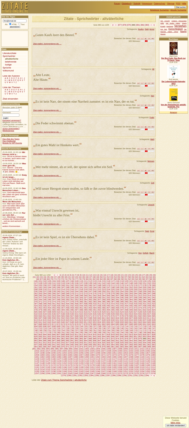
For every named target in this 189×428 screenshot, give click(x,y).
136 (76, 283)
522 (112, 312)
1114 (98, 359)
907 (144, 341)
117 (112, 281)
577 (117, 316)
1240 (64, 371)
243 (72, 291)
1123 (148, 359)
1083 (48, 357)
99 (154, 279)
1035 (148, 351)
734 (94, 328)
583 (144, 316)
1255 (148, 371)
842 (94, 336)
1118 (120, 359)
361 (117, 300)
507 (44, 312)
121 (130, 281)
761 (94, 330)
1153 (70, 363)
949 (90, 345)
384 (99, 302)
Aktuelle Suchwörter (178, 10)
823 (130, 334)
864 (72, 339)
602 (108, 318)
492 (99, 310)
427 (49, 306)
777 (44, 332)
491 (94, 310)
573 (99, 316)
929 (121, 343)
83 (98, 279)
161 (67, 285)
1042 (64, 353)
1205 (114, 367)
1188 (142, 365)
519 (99, 312)
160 (63, 285)
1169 (37, 365)
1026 (98, 351)
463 (90, 308)
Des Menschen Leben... (14, 189)
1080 (153, 355)
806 (53, 334)
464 (94, 308)
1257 (37, 373)
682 (103, 324)
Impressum (147, 3)
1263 (70, 373)
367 (144, 300)
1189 (148, 365)
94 (137, 279)
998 (66, 349)
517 (90, 312)
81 (91, 279)
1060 (42, 355)
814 (90, 334)
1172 (53, 365)
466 (103, 308)
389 (121, 302)
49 (98, 277)
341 (149, 298)
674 (67, 324)
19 (115, 275)
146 (121, 283)
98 (151, 279)
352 (76, 300)
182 (40, 287)
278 (108, 293)
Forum (117, 3)
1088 (76, 357)
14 (98, 275)
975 (85, 347)
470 (121, 308)
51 (105, 277)
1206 (120, 367)
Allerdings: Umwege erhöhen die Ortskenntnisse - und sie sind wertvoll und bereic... (14, 220)
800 (149, 332)
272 (81, 293)
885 (44, 341)
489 (85, 310)
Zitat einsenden (10, 98)
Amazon (173, 112)
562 (49, 316)
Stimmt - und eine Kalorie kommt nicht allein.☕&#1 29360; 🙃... (13, 170)
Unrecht (151, 205)
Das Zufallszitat (9, 141)
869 (94, 339)
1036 (153, 351)
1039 (48, 353)
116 (108, 281)
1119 (125, 359)
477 (153, 308)
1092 (98, 357)
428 (53, 306)
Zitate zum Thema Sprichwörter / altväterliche (64, 380)
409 (90, 304)
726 (58, 328)
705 (85, 326)
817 (103, 334)
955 (117, 345)
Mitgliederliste (8, 131)
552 (126, 314)
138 (85, 283)
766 (117, 330)
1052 (120, 353)
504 (153, 310)
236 (40, 291)
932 (135, 343)
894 (85, 341)
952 (103, 345)
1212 (153, 367)
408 (85, 304)
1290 (124, 375)
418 (130, 304)
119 (121, 281)
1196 (64, 367)
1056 (142, 353)
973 (76, 347)
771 (140, 330)
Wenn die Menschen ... (12, 202)
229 (130, 289)
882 (142, 25)
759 (85, 330)
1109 (70, 359)
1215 (48, 369)
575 (108, 316)
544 (90, 314)
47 (91, 277)
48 (94, 277)
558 (153, 314)
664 (144, 322)
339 (140, 298)
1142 (131, 361)
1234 (153, 369)
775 (35, 332)
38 (59, 277)
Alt (153, 69)
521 (108, 312)
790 (103, 332)
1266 (87, 373)
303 (99, 295)
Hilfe (184, 3)
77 (77, 279)
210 (44, 289)
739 (117, 328)
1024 (87, 351)
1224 (98, 369)
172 (117, 285)
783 (72, 332)
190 (76, 287)
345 (44, 300)
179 (149, 285)
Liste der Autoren (11, 76)
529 (144, 312)
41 (69, 277)
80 (87, 279)
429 (58, 306)
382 (90, 302)
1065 (70, 355)
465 (99, 308)
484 (63, 310)
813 (85, 334)
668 (40, 324)
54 (115, 277)
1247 (103, 371)
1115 (103, 359)
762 (99, 330)
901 (117, 341)
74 (66, 279)
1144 (142, 361)
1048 (98, 353)
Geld (147, 29)
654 (99, 322)
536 (53, 314)
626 (94, 320)
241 (63, 291)
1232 (142, 369)
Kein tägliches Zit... (11, 260)
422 (149, 304)
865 (76, 339)
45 (84, 277)
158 (53, 285)
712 (117, 326)
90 (122, 279)
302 (94, 295)
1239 (59, 371)
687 (126, 324)
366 (140, 300)
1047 (92, 353)
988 (144, 347)
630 (112, 320)
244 (76, 291)
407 (81, 304)
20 (119, 275)
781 (63, 332)
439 (103, 306)
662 (135, 322)
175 (130, 285)
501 (140, 310)
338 (135, 298)
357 (99, 300)
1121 (137, 359)
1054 (131, 353)
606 (126, 318)
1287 (108, 375)
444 (126, 306)
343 (35, 300)
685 (117, 324)
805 (49, 334)
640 (35, 322)
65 (154, 277)
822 (126, 334)
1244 (87, 371)
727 (63, 328)
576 (112, 316)
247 (90, 291)
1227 (114, 369)
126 (153, 281)
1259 (48, 373)
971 (67, 347)
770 (135, 330)
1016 (42, 351)
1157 (92, 363)
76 (73, 279)
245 (81, 291)
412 (103, 304)
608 (135, 318)
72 (59, 279)
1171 (48, 365)
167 (94, 285)
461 (81, 308)
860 (53, 339)
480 (44, 310)
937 (35, 345)
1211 (148, 367)
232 (144, 289)
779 (53, 332)
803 (40, 334)
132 (58, 283)
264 (44, 293)
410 (94, 304)
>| (154, 25)
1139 (114, 361)
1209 (137, 367)
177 (140, 285)
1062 (53, 355)
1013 (148, 349)
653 (94, 322)
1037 (37, 353)
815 (94, 334)
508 (49, 312)
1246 (98, 371)
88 (115, 279)
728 (67, 328)
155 (40, 285)
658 (117, 322)
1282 (80, 375)
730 (76, 328)
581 (135, 316)
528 (140, 312)
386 (108, 302)
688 (130, 324)
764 (108, 330)
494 (108, 310)
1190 (153, 365)
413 (108, 304)
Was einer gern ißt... (14, 165)
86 (108, 279)
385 (103, 302)
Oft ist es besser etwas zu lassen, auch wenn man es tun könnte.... (14, 158)
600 (99, 318)
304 (103, 295)
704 (81, 326)
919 (76, 343)
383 (94, 302)
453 (44, 308)
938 (40, 345)
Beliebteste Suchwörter (159, 10)
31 (34, 277)
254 (121, 291)
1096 (120, 357)
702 (72, 326)
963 (153, 345)
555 (140, 314)
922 (90, 343)
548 (108, 314)
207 (153, 287)
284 (135, 293)
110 (81, 281)
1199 (81, 367)
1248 (109, 371)
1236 (42, 371)
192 (85, 287)
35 (48, 277)
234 (153, 289)
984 (126, 347)
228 (126, 289)
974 (81, 347)
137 (81, 283)
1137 (103, 361)
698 (53, 326)
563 (53, 316)
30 (154, 275)
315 (153, 295)
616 (49, 320)
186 (58, 287)
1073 (114, 355)
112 (90, 281)
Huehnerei (169, 26)
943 (63, 345)
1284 (91, 375)
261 (153, 291)
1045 (81, 353)
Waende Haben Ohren (169, 32)
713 (121, 326)
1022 (76, 351)
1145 (148, 361)
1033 (137, 351)
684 (112, 324)
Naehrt (183, 31)
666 (153, 322)
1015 (37, 351)
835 (63, 336)
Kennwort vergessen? (11, 120)
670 (49, 324)
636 (140, 320)
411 (99, 304)
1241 (70, 371)
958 (130, 345)
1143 (137, 361)
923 (94, 343)
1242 (76, 371)
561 (44, 316)
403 (63, 304)
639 (153, 320)
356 (94, 300)
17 (108, 275)
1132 (76, 361)
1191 (37, 367)
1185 (125, 365)
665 (149, 322)
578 (121, 316)
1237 (48, 371)
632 (121, 320)
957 (126, 345)
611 (149, 318)
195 (99, 287)
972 (72, 347)
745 (144, 328)
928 (117, 343)
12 (91, 275)
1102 (153, 357)
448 (144, 306)
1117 (114, 359)
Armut (151, 29)
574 (103, 316)
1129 (59, 361)
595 (76, 318)
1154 (76, 363)
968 (53, 347)
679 (90, 324)
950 (94, 345)
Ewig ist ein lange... (14, 176)
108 (72, 281)
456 (58, 308)
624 (85, 320)
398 (40, 304)
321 (58, 298)
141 (99, 283)
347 (53, 300)
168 (99, 285)
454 (49, 308)
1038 (42, 353)
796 (130, 332)
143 (108, 283)
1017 (48, 351)
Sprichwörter (9, 56)
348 (58, 300)
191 (81, 287)
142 (103, 283)
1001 (81, 349)
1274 (131, 373)
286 (144, 293)
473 (135, 308)
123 (140, 281)
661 (130, 322)
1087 (70, 357)
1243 (81, 371)
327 (85, 298)
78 (80, 279)
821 (121, 334)
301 (90, 295)
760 (90, 330)
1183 (114, 365)
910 (35, 343)
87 (112, 279)
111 (85, 281)
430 (63, 306)
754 (63, 330)
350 (67, 300)
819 (112, 334)
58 (129, 277)
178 (144, 285)
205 (144, 287)
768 (126, 330)
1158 (98, 363)
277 (103, 293)
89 (119, 279)
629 (108, 320)
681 (99, 324)
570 (85, 316)
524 (121, 312)
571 (90, 316)
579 (126, 316)
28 (147, 275)
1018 (53, 351)
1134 (87, 361)
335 (121, 298)
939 (44, 345)
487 (76, 310)
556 (144, 314)
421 (144, 304)
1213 (37, 369)
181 (35, 287)
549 (112, 314)
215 (67, 289)
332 (108, 298)
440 (108, 306)
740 (121, 328)
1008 (120, 349)
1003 (92, 349)
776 (40, 332)
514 (76, 312)
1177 (81, 365)
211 (49, 289)
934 (144, 343)
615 (44, 320)
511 (63, 312)
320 (53, 298)
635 (135, 320)
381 (85, 302)
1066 (76, 355)
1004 (98, 349)
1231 (137, 369)
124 (144, 281)
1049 (103, 353)
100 (35, 281)
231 (140, 289)
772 (144, 330)
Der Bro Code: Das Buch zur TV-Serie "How (173, 59)
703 (76, 326)
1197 (70, 367)
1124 (153, 359)
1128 (53, 361)
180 (153, 285)
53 (112, 277)
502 (144, 310)
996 (57, 349)
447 (140, 306)
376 (63, 302)
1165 (137, 363)
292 (49, 295)
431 (67, 306)
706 (90, 326)
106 (63, 281)
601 (103, 318)
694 (35, 326)
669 (44, 324)
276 (99, 293)
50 (101, 277)
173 (121, 285)
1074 (120, 355)
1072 (109, 355)
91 (126, 279)
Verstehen (180, 25)
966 (44, 347)
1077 (137, 355)
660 (126, 322)
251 (108, 291)
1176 (76, 365)
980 (108, 347)
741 (126, 328)
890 (67, 341)
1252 (131, 371)
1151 (59, 363)
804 (44, 334)
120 (126, 281)
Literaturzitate (9, 53)
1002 (87, 349)
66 (38, 279)
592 (63, 318)
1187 (137, 365)
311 (135, 295)
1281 (75, 375)
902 (121, 341)
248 (94, 291)
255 (126, 291)
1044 (76, 353)
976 (90, 347)
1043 (70, 353)
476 (149, 308)
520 (103, 312)
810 (72, 334)
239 (53, 291)
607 (130, 318)
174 (126, 285)
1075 (125, 355)
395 (149, 302)
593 (67, 318)
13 (94, 275)
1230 (131, 369)
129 (44, 283)
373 (49, 302)
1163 (125, 363)
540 (72, 314)
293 (53, 295)
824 (135, 334)
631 (117, 320)
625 (90, 320)
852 (140, 336)
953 (108, 345)
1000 (76, 349)
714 (126, 326)
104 (53, 281)
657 (112, 322)
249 (99, 291)
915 (58, 343)
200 (121, 287)
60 (137, 277)
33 (41, 277)
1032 (131, 351)
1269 (103, 373)
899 (108, 341)
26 (140, 275)
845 (108, 336)
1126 (42, 361)
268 (63, 293)
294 (58, 295)
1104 (42, 359)
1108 (64, 359)
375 (58, 302)
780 (58, 332)
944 (67, 345)
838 (76, 336)
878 (124, 25)
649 (76, 322)
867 (85, 339)
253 (117, 291)
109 (76, 281)
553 (130, 314)
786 (85, 332)
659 (121, 322)
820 (117, 334)
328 (90, 298)
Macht (151, 253)
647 (67, 322)
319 (49, 298)
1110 (76, 359)
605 (121, 318)
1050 (109, 353)
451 (35, 308)
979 (103, 347)
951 (99, 345)
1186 (131, 365)
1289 (119, 375)
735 (99, 328)
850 (130, 336)
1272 (120, 373)
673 (63, 324)
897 (99, 341)
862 (63, 339)
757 (76, 330)
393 (140, 302)
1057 (148, 353)
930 (126, 343)
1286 (102, 375)
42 (73, 277)
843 (99, 336)
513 (72, 312)
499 (130, 310)
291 (44, 295)
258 (140, 291)
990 (153, 347)
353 (81, 300)
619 (63, 320)
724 (49, 328)
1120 (131, 359)
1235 (37, 371)
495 (112, 310)
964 (35, 347)
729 (72, 328)
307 (117, 295)
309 (126, 295)
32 (38, 277)
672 (58, 324)
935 (149, 343)
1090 (87, 357)
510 (58, 312)
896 (94, 341)
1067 (81, 355)
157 (49, 285)
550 (117, 314)
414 (112, 304)
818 (108, 334)
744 (140, 328)
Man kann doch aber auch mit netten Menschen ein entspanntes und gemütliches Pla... (13, 207)
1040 (53, 353)
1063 (59, 355)
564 (58, 316)
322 (63, 298)
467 (108, 308)
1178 (87, 365)
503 (149, 310)
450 (153, 306)
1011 (137, 349)
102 (44, 281)
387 (112, 302)
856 (35, 339)
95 (140, 279)
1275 (137, 373)
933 (140, 343)
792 (112, 332)
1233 (148, 369)
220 (90, 289)
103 (49, 281)
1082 (42, 357)
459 (72, 308)
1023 (81, 351)
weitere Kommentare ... (12, 226)
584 (149, 316)
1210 (142, 367)
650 (81, 322)
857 (40, 339)
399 (44, 304)
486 (72, 310)
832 (49, 336)
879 (129, 25)
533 (40, 314)
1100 (142, 357)
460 (76, 308)
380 (81, 302)
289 (35, 295)
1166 (142, 363)
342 (153, 298)
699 (58, 326)
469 (117, 308)
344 (40, 300)
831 (44, 336)
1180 (98, 365)
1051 (114, 353)
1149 (48, 363)
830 (40, 336)
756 (72, 330)
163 (76, 285)
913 (49, 343)
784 (76, 332)
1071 (103, 355)
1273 (125, 373)
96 (144, 279)
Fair (185, 29)
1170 (42, 365)
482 (53, 310)
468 (112, 308)
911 (40, 343)
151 (144, 283)
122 (135, 281)
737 (108, 328)
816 (99, 334)
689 (135, 324)
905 (135, 341)
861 (58, 339)
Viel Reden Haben (173, 23)
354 (85, 300)
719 (149, 326)
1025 (92, 351)
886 (49, 341)
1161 (114, 363)
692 (149, 324)
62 (144, 277)
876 (126, 339)
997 (61, 349)
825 (140, 334)
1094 (109, 357)
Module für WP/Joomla (12, 143)
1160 (109, 363)
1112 (87, 359)
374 (53, 302)
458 (67, 308)
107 (67, 281)
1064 (64, 355)
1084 (53, 357)
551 (121, 314)
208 (35, 289)
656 (108, 322)
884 (40, 341)
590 (53, 318)
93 (133, 279)
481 (49, 310)
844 (103, 336)
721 (35, 328)
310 (130, 295)
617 (53, 320)
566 (67, 316)
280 (117, 293)
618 (58, 320)
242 (67, 291)
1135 (92, 361)
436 (90, 306)
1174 (64, 365)
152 (149, 283)
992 (38, 349)
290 (40, 295)
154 (35, 285)
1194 (53, 367)
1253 (137, 371)
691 (144, 324)
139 (90, 283)
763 (103, 330)
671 (53, 324)
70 (52, 279)
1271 (114, 373)
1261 (59, 373)
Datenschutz (159, 3)
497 (121, 310)
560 (40, 316)
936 (153, 343)
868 (90, 339)
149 (135, 283)
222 (99, 289)
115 (103, 281)
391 (130, 302)
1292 (136, 375)
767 (121, 330)
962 (149, 345)
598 (90, 318)
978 (99, 347)
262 (35, 293)
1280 (69, 375)
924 (99, 343)
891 (72, 341)
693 (153, 324)
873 (112, 339)
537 (58, 314)
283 (130, 293)
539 (67, 314)
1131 (70, 361)
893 (81, 341)
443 (121, 306)
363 (126, 300)
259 (144, 291)
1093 (103, 357)
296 (67, 295)
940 (49, 345)
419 (135, 304)
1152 (64, 363)
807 (58, 334)
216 (72, 289)
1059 (37, 355)
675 (72, 324)
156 (44, 285)
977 (94, 347)
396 (153, 302)
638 (149, 320)
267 (58, 293)
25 (137, 275)
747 (153, 328)
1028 (109, 351)
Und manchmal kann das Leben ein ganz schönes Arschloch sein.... (14, 194)
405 (72, 304)
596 (81, 318)
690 (140, 324)
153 (153, 283)
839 (81, 336)
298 (76, 295)
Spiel (147, 231)
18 (112, 275)
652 (90, 322)
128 (40, 283)
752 (53, 330)
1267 (92, 373)
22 (126, 275)
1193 (48, 367)
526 (130, 312)
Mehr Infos (175, 423)
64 (151, 277)
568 (76, 316)
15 (101, 275)
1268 (98, 373)
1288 (113, 375)
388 (117, 302)
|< (113, 25)
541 (76, 314)
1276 (142, 373)
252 (112, 291)
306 (112, 295)
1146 (153, 361)
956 (121, 345)
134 (67, 283)
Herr (140, 253)
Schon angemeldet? (10, 129)
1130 (64, 361)
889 (63, 341)
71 (55, 279)
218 (81, 289)
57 (126, 277)
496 (117, 310)
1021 (70, 351)
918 (72, 343)
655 (103, 322)
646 (63, 322)
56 (122, 277)
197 (108, 287)
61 (140, 277)
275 (94, 293)
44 (80, 277)
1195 (59, 367)
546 (99, 314)
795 (126, 332)
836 (67, 336)
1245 (92, 371)
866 (81, 339)
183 (44, 287)
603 (112, 318)
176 (135, 285)
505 (35, 312)
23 (129, 275)
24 (133, 275)
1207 (125, 367)
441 (112, 306)
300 (85, 295)
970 (63, 347)
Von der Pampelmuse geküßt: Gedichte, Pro (173, 106)
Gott (152, 183)
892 (76, 341)
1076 (131, 355)
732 (85, 328)
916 (63, 343)
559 (35, 316)
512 (67, 312)
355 (90, 300)
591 (58, 318)
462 (85, 308)
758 (81, 330)
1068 (87, 355)
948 (85, 345)
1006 (109, 349)
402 (58, 304)
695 (40, 326)
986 (135, 347)
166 (90, 285)
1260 (53, 373)
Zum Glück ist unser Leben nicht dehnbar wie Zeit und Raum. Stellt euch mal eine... (13, 182)
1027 (103, 351)
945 (72, 345)
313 (144, 295)
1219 (70, 369)
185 (53, 287)
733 (90, 328)
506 (40, 312)
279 (112, 293)
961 (144, 345)
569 (81, 316)
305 (108, 295)
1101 (148, 357)
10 (84, 275)
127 (35, 283)
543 (85, 314)
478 (35, 310)
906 (140, 341)
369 (153, 300)
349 (63, 300)
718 (144, 326)
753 (58, 330)
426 (44, 306)
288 (153, 293)
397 (35, 304)
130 (49, 283)
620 (67, 320)
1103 (37, 359)
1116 (109, 359)
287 (149, 293)
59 (133, 277)
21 (122, 275)
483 (58, 310)
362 (121, 300)
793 (117, 332)
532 (35, 314)
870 (99, 339)
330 (99, 298)
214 (63, 289)
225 (112, 289)
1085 (59, 357)
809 (67, 334)
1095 (114, 357)
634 (130, 320)
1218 (64, 369)
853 (144, 336)
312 (140, 295)
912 (44, 343)
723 (44, 328)
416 (121, 304)
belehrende (10, 61)
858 (44, 339)
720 (153, 326)
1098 (131, 357)
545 (94, 314)
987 (140, 347)
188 (67, 287)
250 (103, 291)
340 (144, 298)
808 (63, 334)
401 (53, 304)
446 (135, 306)
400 (49, 304)
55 (119, 277)
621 (72, 320)
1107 (59, 359)
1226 (109, 369)
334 (117, 298)
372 (44, 302)
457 (63, 308)
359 (108, 300)
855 (153, 336)
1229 (125, 369)
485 (67, 310)
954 (112, 345)
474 (140, 308)
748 (35, 330)
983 (121, 347)
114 (99, 281)
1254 (142, 371)
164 (81, 285)
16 (105, 275)
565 (63, 316)
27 (144, 275)
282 (126, 293)
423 (153, 304)
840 (85, 336)
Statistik (137, 3)
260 (149, 291)
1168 (153, 363)
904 (130, 341)
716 (135, 326)
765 (112, 330)
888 (58, 341)
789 (99, 332)
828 (153, 334)
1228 (120, 369)
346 (49, 300)
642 (44, 322)
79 (84, 279)
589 (49, 318)
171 (112, 285)
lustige (8, 64)
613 (35, 320)
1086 (64, 357)
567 (72, 316)
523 (117, 312)
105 (58, 281)
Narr (152, 96)
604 (117, 318)
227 (121, 289)
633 (126, 320)
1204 (109, 367)
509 (53, 312)
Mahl (152, 139)
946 (76, 345)
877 (119, 25)
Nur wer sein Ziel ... (13, 214)
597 (85, 318)
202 (130, 287)
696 (44, 326)
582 (140, 316)
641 (40, 322)
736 (103, 328)
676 (76, 324)
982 (117, 347)
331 (103, 298)
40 (66, 277)
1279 (63, 375)
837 (72, 336)
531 (153, 312)
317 (40, 298)
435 (85, 306)
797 (135, 332)
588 (44, 318)
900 (112, 341)
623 (81, 320)
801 (153, 332)
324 (72, 298)
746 (149, 328)
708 (99, 326)
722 (40, 328)
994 (48, 349)
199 (117, 287)
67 (41, 279)
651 (85, 322)
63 (147, 277)
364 (130, 300)
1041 (59, 353)
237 (44, 291)
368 (149, 300)
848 (121, 336)
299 (81, 295)
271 (76, 293)
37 (55, 277)
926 (108, 343)
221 (94, 289)
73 (62, 279)
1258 (42, 373)
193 (90, 287)
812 (81, 334)
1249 (114, 371)
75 (69, 279)
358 (103, 300)
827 (149, 334)
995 (52, 349)
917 (67, 343)
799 (144, 332)
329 (94, 298)
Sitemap (170, 3)
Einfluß (145, 253)
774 (153, 330)
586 (35, 318)
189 (72, 287)
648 (72, 322)
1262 (64, 373)
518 (94, 312)
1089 (81, 357)
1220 (76, 369)
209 (40, 289)
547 (103, 314)
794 (121, 332)
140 (94, 283)
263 (40, 293)
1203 (103, 367)
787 (90, 332)
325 (76, 298)
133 (63, 283)
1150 (53, 363)
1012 (142, 349)
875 (121, 339)
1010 (131, 349)
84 (101, 279)
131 (53, 283)
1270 (109, 373)
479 (40, 310)
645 (58, 322)
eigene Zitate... (9, 237)
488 (81, 310)
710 (108, 326)
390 (126, 302)
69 (48, 279)
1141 (125, 361)
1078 (142, 355)
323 (67, 298)
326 (81, 298)
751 (49, 330)
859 (49, 339)
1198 (76, 367)
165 (85, 285)
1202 (98, 367)
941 (53, 345)
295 (63, 295)
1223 (92, 369)
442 (117, 306)
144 (112, 283)
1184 (120, 365)
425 (40, 306)
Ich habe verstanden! (176, 425)
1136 (98, 361)
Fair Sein (163, 29)
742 (130, 328)
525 (126, 312)
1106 (53, 359)
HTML (14, 24)
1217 (59, 369)
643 (49, 322)
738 (112, 328)
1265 (81, 373)
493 (103, 310)
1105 (48, 359)
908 (149, 341)
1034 (142, 351)
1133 (81, 361)
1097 (125, 357)
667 (35, 324)
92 (129, 279)
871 (103, 339)
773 (149, 330)
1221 (81, 369)
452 (40, 308)
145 (117, 283)
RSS (178, 3)
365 (135, 300)
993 (43, 349)
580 (130, 316)
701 (67, 326)
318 (44, 298)
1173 (59, 365)
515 (81, 312)
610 (144, 318)
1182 (109, 365)
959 (135, 345)
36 (52, 277)
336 (126, 298)
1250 (120, 371)
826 (144, 334)
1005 (103, 349)
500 (135, 310)
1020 (64, 351)
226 (117, 289)
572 (94, 316)
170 (108, 285)
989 (149, 347)
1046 (87, 353)
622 (76, 320)
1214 (42, 369)
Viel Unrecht (165, 21)
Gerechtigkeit (175, 29)
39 (62, 277)
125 (149, 281)
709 (103, 326)
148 (130, 283)
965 (40, 347)
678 (85, 324)
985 (130, 347)
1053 (125, 353)
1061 (48, 355)
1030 (120, 351)
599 (94, 318)
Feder (152, 117)
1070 (98, 355)
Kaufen (141, 29)
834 (58, 336)
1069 (92, 355)
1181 (103, 365)
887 (53, 341)
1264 (76, 373)
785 (81, 332)
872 (108, 339)
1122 (142, 359)
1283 (86, 375)
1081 (37, 357)
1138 (109, 361)
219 (85, 289)
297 (72, 295)
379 (76, 302)
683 (108, 324)
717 (140, 326)
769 (130, 330)
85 (105, 279)
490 (90, 310)
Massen (162, 34)
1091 (92, 357)
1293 (141, 375)
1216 (53, 369)
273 (85, 293)
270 (72, 293)
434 (81, 306)
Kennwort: (6, 112)
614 (40, 320)
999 (70, 349)
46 (87, 277)
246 (85, 291)
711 (112, 326)
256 (130, 291)
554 (135, 314)
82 (94, 279)
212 (53, 289)
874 (117, 339)
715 (130, 326)
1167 (148, 363)
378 (72, 302)
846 (112, 336)
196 (103, 287)
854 (149, 336)
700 (63, 326)
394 (144, 302)
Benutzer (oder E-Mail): (12, 107)
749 (40, 330)
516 (85, 312)
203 (135, 287)
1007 (114, 349)
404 (67, 304)
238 (49, 291)
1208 (131, 367)
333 (112, 298)
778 (49, 332)
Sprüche (7, 67)
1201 (92, 367)
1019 (59, 351)
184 (49, 287)
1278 (153, 373)
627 (99, 320)
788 (94, 332)
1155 (81, 363)
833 (53, 336)
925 (103, 343)
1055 (137, 353)
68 (45, 279)
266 (53, 293)
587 (40, 318)
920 (81, 343)
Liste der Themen (11, 87)
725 (53, 328)
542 (81, 314)
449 (149, 306)
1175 (70, 365)
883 (147, 25)
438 (99, 306)
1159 (103, 363)
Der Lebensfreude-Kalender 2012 (173, 82)
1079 (148, 355)
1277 (148, 373)
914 (53, 343)
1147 (37, 363)
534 (44, 314)
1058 (153, 353)
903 (126, 341)
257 (135, 291)
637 (144, 320)
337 (130, 298)
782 (67, 332)
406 (76, 304)
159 (58, 285)
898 (103, 341)
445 (130, 306)
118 (117, 281)
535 (49, 314)
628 (103, 320)
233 (149, 289)
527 (135, 312)
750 (44, 330)
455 (53, 308)
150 (140, 283)
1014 (153, 349)
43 (77, 277)
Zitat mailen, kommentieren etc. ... (47, 44)
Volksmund (8, 70)
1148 (42, 363)
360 (112, 300)
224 (108, 289)
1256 (153, 371)
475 (144, 308)
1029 (114, 351)
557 (149, 314)
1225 (103, 369)
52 (108, 277)
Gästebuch (127, 3)
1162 (120, 363)
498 (126, 310)
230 (135, 289)
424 (35, 306)
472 (130, 308)
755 (67, 330)
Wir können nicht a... (13, 153)
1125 (37, 361)
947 (81, 345)
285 (140, 293)
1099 (137, 357)
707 (94, 326)
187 (63, 287)
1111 (81, 359)
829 (35, 336)
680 (94, 324)
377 (67, 302)
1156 (87, 363)
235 (35, 291)
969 (58, 347)
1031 (125, 351)
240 (58, 291)
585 (153, 316)
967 (49, 347)
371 (40, 302)
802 (35, 334)
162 (72, 285)
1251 (125, 371)
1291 (130, 375)
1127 (48, 361)
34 (45, 277)
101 (40, 281)
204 (140, 287)
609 (140, 318)
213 (58, 289)
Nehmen (151, 161)
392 (135, 302)
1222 (87, 369)
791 (108, 332)
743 (135, 328)
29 (151, 275)
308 (121, 295)
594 (72, 318)
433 (76, 306)
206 (149, 287)
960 (140, 345)
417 (126, 304)
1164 (131, 363)
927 (112, 343)
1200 (87, 367)
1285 (97, 375)
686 (121, 324)
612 (153, 318)
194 (94, 287)
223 (103, 289)
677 (81, 324)
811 (76, 334)
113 (94, 281)
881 (138, 25)
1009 (125, 349)
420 (140, 304)
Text (23, 24)
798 (140, 332)
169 (103, 285)
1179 (92, 365)
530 (149, 312)
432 (72, 306)
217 (76, 289)
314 (149, 295)
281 (121, 293)
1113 (92, 359)
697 (49, 326)
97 (147, 279)
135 (72, 283)
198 (112, 287)
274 (90, 293)
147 (126, 283)
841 (90, 336)
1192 (42, 367)
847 (117, 336)
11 (87, 275)
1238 (53, 371)
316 (35, 298)
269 (67, 293)
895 (90, 341)
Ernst (152, 231)
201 (126, 287)
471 (126, 308)
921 (85, 343)
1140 (120, 361)
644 (53, 322)
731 (81, 328)
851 (135, 336)
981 (112, 347)
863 (67, 339)
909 (153, 341)
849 (126, 336)
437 (94, 306)
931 (130, 343)
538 (63, 314)
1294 (147, 375)
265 (49, 293)
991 (34, 349)
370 (35, 302)
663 (140, 322)
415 (117, 304)
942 (58, 345)
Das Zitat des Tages (10, 139)
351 (72, 300)
